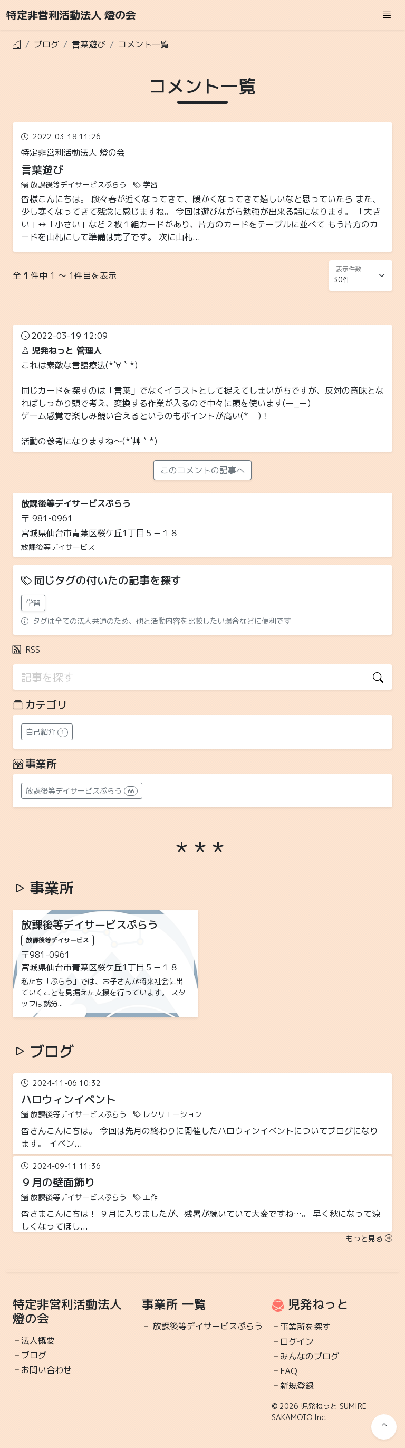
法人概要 (38, 1340)
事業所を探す (305, 1326)
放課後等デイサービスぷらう (208, 1326)
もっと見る (369, 1238)
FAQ (288, 1371)
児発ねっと (318, 1304)
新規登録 (297, 1386)
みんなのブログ (309, 1356)
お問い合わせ (46, 1370)
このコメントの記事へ (202, 470)
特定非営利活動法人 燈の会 (71, 14)
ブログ (46, 44)
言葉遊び (88, 44)
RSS (26, 649)
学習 (33, 603)
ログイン (297, 1341)
